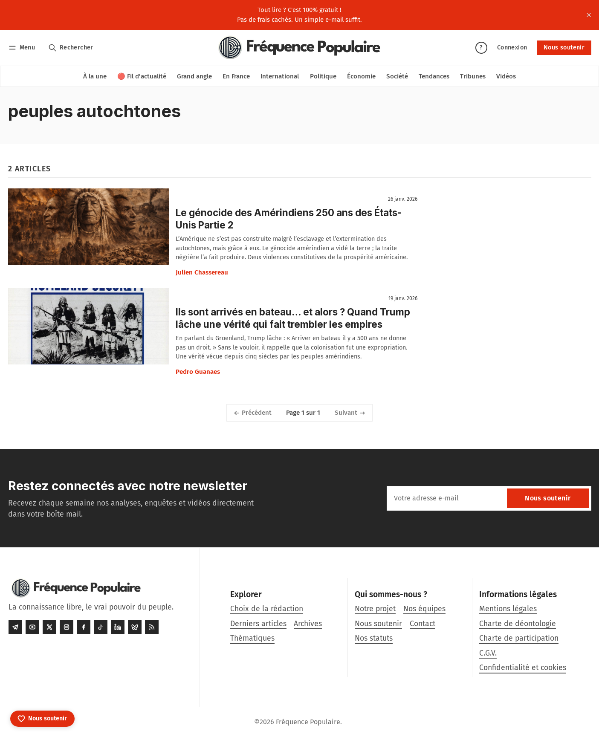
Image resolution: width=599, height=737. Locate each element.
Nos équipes (424, 608)
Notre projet (375, 608)
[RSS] (152, 627)
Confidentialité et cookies (522, 667)
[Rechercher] (70, 47)
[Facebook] (83, 627)
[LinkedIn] (117, 627)
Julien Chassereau (202, 272)
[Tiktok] (100, 627)
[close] (589, 15)
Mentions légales (508, 608)
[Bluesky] (135, 627)
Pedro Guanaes (198, 372)
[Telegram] (15, 627)
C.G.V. (488, 653)
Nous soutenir (564, 47)
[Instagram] (66, 627)
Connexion (512, 47)
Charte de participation (518, 638)
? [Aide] (481, 47)
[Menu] (23, 47)
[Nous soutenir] (42, 719)
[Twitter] (49, 627)
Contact (422, 623)
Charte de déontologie (517, 623)
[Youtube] (32, 627)
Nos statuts (374, 638)
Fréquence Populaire (308, 722)
